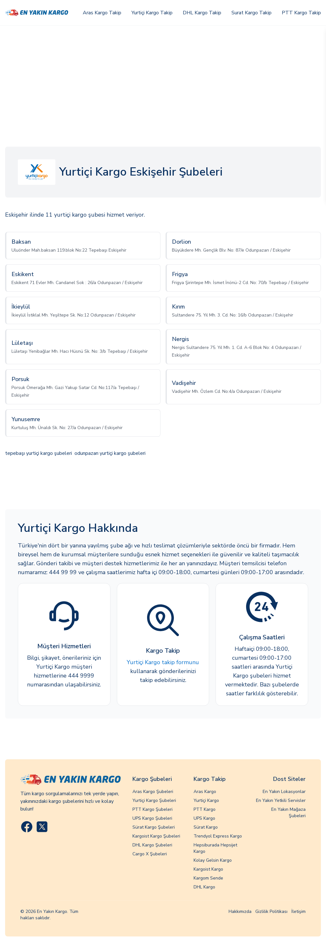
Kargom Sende (208, 878)
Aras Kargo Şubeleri (152, 792)
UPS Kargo (204, 818)
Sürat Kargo (206, 827)
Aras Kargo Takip (102, 12)
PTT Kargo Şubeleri (152, 809)
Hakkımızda (240, 911)
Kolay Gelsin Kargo (213, 860)
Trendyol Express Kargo (218, 836)
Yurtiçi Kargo (206, 800)
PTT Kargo (205, 809)
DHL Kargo (204, 887)
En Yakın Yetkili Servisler (281, 800)
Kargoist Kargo (208, 869)
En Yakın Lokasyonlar (284, 792)
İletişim (298, 911)
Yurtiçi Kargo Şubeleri (154, 800)
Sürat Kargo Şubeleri (153, 827)
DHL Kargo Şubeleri (152, 845)
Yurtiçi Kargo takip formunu (163, 662)
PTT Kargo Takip (301, 12)
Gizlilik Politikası (271, 911)
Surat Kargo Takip (251, 12)
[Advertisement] (163, 73)
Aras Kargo (205, 792)
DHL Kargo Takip (202, 12)
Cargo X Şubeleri (149, 854)
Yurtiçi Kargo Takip (152, 12)
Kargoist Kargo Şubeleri (156, 836)
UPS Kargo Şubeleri (152, 818)
